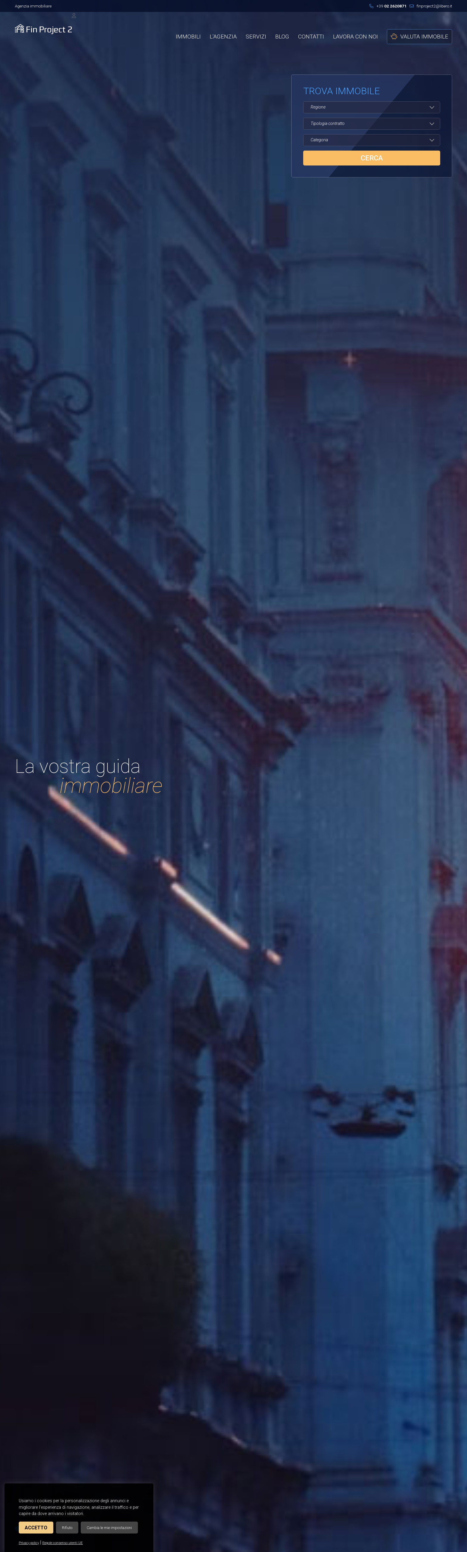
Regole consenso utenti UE (62, 1543)
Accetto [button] (36, 1528)
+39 (388, 6)
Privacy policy (29, 1543)
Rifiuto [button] (67, 1527)
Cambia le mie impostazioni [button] (109, 1527)
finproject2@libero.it (431, 6)
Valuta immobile (419, 36)
